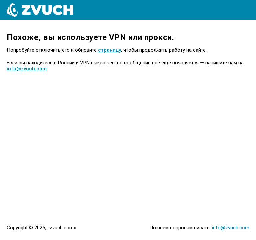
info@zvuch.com (27, 69)
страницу (109, 50)
